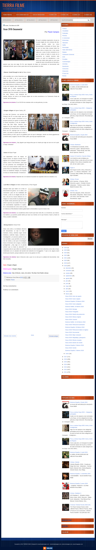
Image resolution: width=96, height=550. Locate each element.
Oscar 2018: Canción (71, 319)
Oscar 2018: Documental (72, 332)
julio (67, 281)
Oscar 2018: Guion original (72, 299)
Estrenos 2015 (7, 20)
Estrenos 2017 (76, 15)
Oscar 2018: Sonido (70, 348)
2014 (65, 364)
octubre (68, 273)
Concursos (65, 68)
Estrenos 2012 (42, 20)
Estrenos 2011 (54, 20)
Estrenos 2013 (31, 20)
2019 (65, 263)
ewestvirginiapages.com (55, 544)
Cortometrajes (66, 61)
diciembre (68, 268)
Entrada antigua (53, 336)
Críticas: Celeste (74, 462)
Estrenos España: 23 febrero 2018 (74, 301)
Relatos (64, 52)
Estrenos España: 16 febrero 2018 (74, 327)
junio (67, 283)
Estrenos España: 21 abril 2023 (79, 85)
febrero (68, 294)
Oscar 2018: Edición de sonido (73, 342)
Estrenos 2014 (19, 20)
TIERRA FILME (13, 5)
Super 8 (72, 167)
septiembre (69, 275)
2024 (65, 250)
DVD (63, 57)
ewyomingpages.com (78, 544)
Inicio (32, 335)
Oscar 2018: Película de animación (75, 324)
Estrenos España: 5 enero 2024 (79, 483)
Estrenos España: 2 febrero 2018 (74, 350)
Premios (13, 279)
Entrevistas (65, 40)
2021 (65, 258)
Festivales (65, 33)
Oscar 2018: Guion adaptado (73, 304)
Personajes (65, 47)
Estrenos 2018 (64, 15)
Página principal (7, 15)
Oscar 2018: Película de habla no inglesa (76, 330)
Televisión (65, 42)
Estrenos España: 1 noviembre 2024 (80, 473)
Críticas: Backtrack (75, 144)
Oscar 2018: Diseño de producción (75, 314)
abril (67, 288)
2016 (65, 359)
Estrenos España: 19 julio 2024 (78, 134)
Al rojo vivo (65, 73)
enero (67, 353)
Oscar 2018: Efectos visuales (73, 340)
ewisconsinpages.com (67, 544)
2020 (65, 260)
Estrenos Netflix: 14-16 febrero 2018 (75, 322)
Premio (64, 76)
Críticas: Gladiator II (75, 493)
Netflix (64, 45)
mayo (67, 286)
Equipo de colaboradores (68, 20)
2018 (65, 265)
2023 (65, 252)
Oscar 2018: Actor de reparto (73, 296)
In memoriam (66, 38)
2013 (65, 367)
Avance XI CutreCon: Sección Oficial (80, 156)
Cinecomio (65, 71)
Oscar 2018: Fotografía (71, 311)
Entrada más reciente (10, 336)
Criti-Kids (64, 64)
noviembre (69, 270)
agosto (68, 278)
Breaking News (66, 520)
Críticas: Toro (73, 190)
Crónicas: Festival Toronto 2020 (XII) (80, 505)
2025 (65, 247)
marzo (67, 291)
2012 (65, 369)
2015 (65, 361)
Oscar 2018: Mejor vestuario (73, 335)
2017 (65, 356)
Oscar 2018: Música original (73, 317)
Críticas (64, 28)
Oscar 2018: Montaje (71, 309)
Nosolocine (65, 66)
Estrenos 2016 (88, 15)
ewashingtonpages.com (43, 544)
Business (65, 526)
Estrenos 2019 (53, 15)
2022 (65, 255)
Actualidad (65, 31)
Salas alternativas (67, 49)
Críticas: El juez (74, 179)
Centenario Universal (68, 54)
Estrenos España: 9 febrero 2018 (74, 345)
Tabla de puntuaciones (39, 15)
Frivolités (64, 59)
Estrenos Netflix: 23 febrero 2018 (74, 306)
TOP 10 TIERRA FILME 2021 (22, 15)
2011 (65, 372)
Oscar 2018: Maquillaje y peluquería (75, 337)
